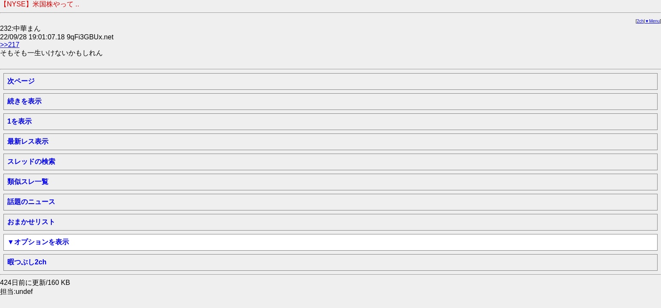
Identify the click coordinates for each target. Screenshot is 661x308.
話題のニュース (31, 201)
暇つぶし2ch (27, 262)
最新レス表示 (27, 141)
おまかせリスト (31, 221)
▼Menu (652, 21)
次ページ (21, 81)
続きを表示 (24, 101)
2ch (640, 21)
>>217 (9, 44)
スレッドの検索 (31, 161)
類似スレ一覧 (27, 181)
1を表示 (19, 121)
